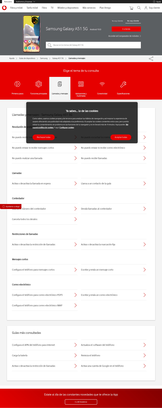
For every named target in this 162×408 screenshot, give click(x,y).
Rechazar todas (43, 137)
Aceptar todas (121, 137)
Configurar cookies (66, 127)
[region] (82, 122)
